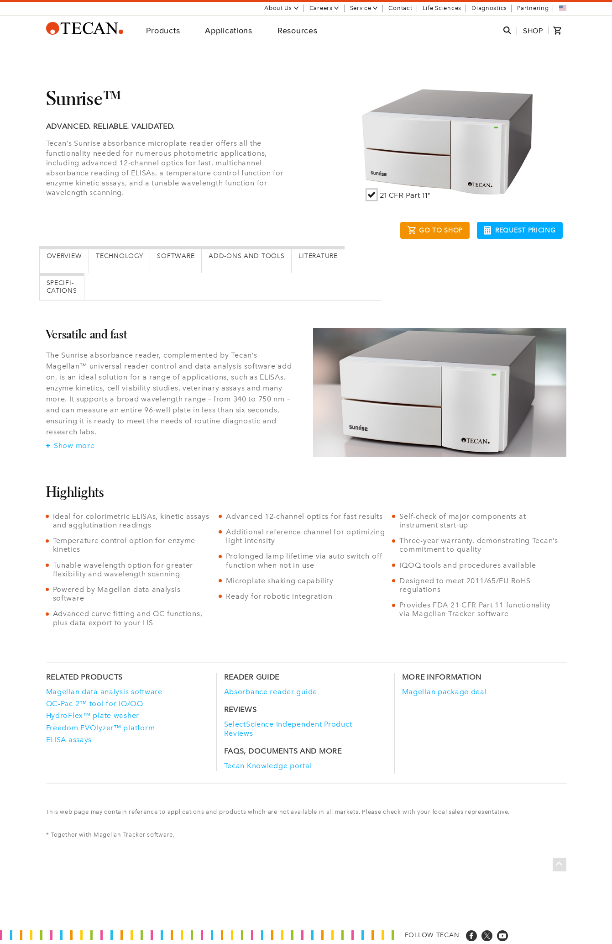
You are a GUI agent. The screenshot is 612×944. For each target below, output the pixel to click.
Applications (228, 30)
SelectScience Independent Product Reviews (288, 728)
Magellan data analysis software (104, 691)
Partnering (533, 8)
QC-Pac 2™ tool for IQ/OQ (94, 703)
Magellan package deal (444, 691)
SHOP (533, 30)
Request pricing (520, 230)
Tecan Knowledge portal (268, 765)
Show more (70, 445)
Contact (400, 8)
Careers (324, 8)
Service (364, 8)
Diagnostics (489, 8)
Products (163, 30)
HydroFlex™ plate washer (93, 715)
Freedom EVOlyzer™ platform (100, 727)
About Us (281, 8)
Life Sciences (442, 8)
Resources (297, 30)
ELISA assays (69, 739)
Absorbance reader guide (271, 691)
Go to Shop (435, 231)
